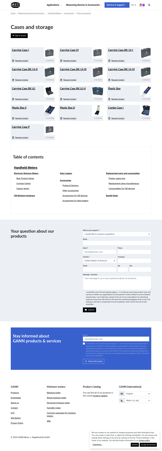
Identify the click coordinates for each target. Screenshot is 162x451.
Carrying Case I (20, 49)
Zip (119, 266)
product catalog (100, 396)
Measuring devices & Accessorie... (31, 13)
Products (15, 393)
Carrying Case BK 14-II (25, 69)
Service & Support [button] (117, 5)
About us (15, 403)
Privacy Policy (17, 423)
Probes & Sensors (70, 185)
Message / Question (90, 275)
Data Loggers (66, 173)
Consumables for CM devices (122, 188)
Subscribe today (94, 361)
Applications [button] (54, 5)
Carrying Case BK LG (23, 88)
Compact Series (23, 183)
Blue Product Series (25, 178)
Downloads (16, 398)
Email (85, 248)
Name (85, 239)
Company (121, 257)
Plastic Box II (19, 107)
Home (13, 13)
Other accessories (84, 13)
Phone (120, 248)
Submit (89, 310)
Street (85, 266)
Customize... (98, 445)
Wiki (49, 421)
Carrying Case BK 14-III (73, 69)
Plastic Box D (67, 107)
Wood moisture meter (56, 398)
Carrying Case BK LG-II (73, 88)
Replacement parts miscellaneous (124, 183)
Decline (135, 445)
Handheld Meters (55, 13)
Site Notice (16, 418)
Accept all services (148, 445)
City (130, 266)
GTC (13, 413)
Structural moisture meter (58, 403)
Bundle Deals (112, 195)
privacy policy (144, 440)
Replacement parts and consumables (123, 173)
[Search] (149, 5)
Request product (20, 61)
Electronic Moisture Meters (26, 173)
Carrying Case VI (69, 49)
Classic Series (22, 188)
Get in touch (19, 35)
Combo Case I (116, 107)
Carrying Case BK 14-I (120, 49)
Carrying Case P (21, 126)
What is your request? (91, 230)
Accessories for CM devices (75, 195)
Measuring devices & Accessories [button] (84, 5)
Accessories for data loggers (75, 201)
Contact (14, 408)
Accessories (69, 13)
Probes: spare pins (117, 178)
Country (86, 257)
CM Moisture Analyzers (24, 195)
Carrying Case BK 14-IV (121, 69)
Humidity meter (54, 408)
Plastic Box (114, 88)
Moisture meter (54, 393)
